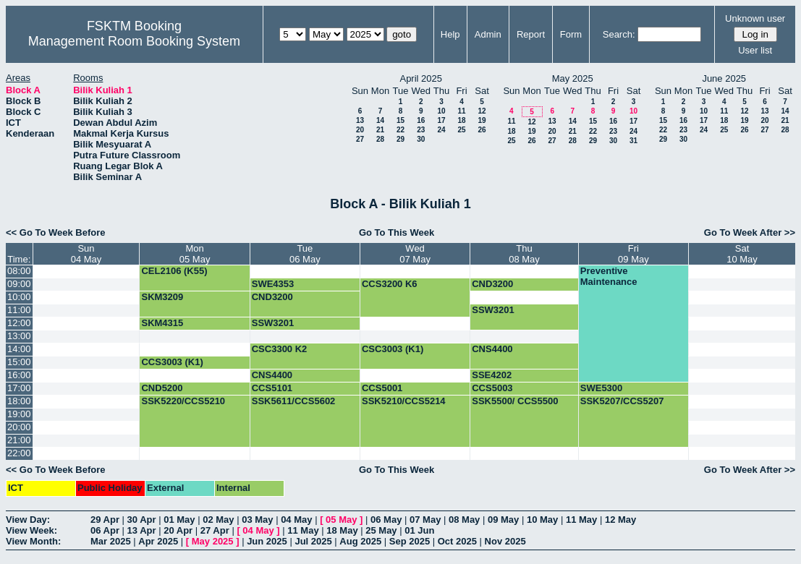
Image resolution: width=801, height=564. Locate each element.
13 (360, 120)
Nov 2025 (505, 541)
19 (482, 120)
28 (380, 139)
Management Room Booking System (134, 41)
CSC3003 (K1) (392, 348)
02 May (218, 519)
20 (360, 130)
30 (421, 139)
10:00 (19, 296)
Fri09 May (633, 254)
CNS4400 (492, 348)
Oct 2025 (457, 541)
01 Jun (419, 530)
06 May (386, 519)
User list (755, 50)
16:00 (19, 374)
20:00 (19, 427)
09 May (503, 519)
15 (400, 120)
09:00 (19, 283)
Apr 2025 (158, 541)
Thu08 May (524, 254)
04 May (296, 519)
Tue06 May (305, 254)
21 (380, 130)
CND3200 (492, 283)
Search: (619, 34)
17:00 (19, 388)
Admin (488, 34)
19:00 (19, 414)
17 (441, 120)
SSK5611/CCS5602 (294, 401)
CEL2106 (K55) (174, 270)
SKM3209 (162, 296)
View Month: (33, 541)
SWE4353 (273, 283)
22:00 (19, 453)
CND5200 (161, 388)
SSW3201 (493, 309)
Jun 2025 (267, 541)
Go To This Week (396, 232)
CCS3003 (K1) (172, 361)
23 (421, 130)
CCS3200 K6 (390, 283)
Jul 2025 (312, 541)
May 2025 (213, 541)
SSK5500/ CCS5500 (515, 401)
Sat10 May (742, 254)
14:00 (19, 348)
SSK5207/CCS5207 (622, 401)
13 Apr (141, 530)
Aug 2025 (360, 541)
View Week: (31, 530)
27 (360, 139)
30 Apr (141, 519)
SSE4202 (492, 374)
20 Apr (178, 530)
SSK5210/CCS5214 (404, 401)
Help (450, 34)
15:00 (19, 361)
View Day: (28, 519)
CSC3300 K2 (280, 348)
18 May (341, 530)
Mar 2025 (110, 541)
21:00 (19, 440)
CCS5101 (272, 388)
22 (400, 130)
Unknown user (755, 18)
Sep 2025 (409, 541)
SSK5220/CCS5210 (183, 401)
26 (482, 130)
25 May (381, 530)
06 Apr (104, 530)
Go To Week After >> (749, 232)
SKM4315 (162, 322)
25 (461, 130)
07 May (425, 519)
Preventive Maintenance (608, 276)
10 (441, 111)
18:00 (19, 401)
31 (633, 141)
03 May (257, 519)
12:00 (19, 322)
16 (421, 120)
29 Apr (104, 519)
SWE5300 (601, 388)
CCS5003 (492, 388)
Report (531, 34)
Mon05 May (195, 254)
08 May (464, 519)
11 (461, 111)
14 (380, 120)
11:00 (19, 309)
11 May (581, 519)
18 (461, 120)
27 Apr (214, 530)
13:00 (19, 335)
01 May (179, 519)
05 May (341, 519)
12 (482, 111)
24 (441, 130)
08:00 (19, 270)
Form (571, 34)
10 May (542, 519)
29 (400, 139)
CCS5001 (382, 388)
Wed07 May (415, 254)
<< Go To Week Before (56, 232)
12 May (620, 519)
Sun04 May (86, 254)
